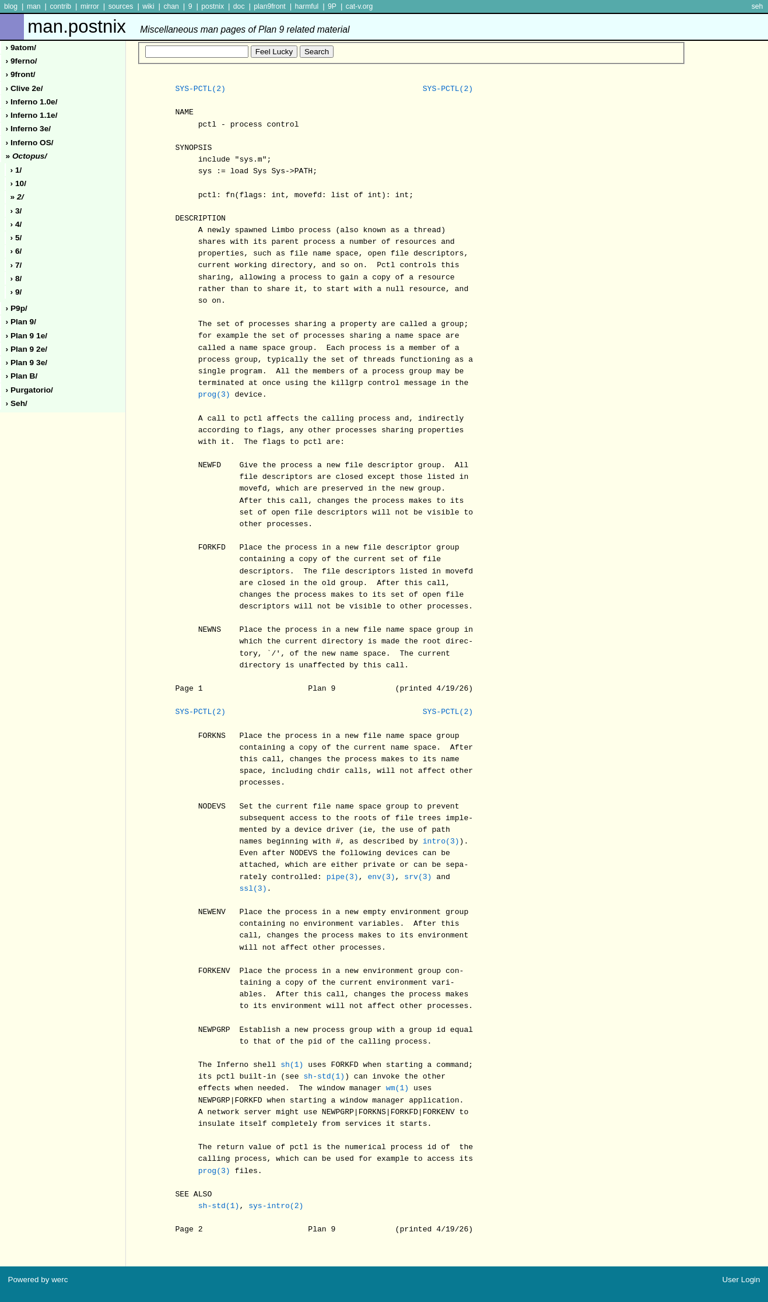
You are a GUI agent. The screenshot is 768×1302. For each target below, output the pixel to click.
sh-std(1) (324, 1077)
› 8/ (16, 278)
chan (171, 6)
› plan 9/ (21, 321)
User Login (741, 1279)
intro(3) (441, 841)
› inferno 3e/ (28, 128)
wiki (148, 6)
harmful (306, 6)
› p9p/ (16, 308)
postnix (212, 6)
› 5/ (16, 237)
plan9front (269, 6)
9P (332, 6)
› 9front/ (21, 74)
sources (121, 6)
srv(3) (418, 877)
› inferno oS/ (30, 142)
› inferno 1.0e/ (32, 101)
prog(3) (214, 395)
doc (239, 6)
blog (10, 6)
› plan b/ (22, 376)
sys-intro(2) (275, 1206)
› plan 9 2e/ (27, 349)
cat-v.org (359, 6)
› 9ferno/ (21, 61)
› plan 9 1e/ (27, 335)
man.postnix (188, 26)
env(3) (381, 877)
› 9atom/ (21, 47)
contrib (60, 6)
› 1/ (16, 170)
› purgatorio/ (29, 390)
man (34, 6)
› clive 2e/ (24, 88)
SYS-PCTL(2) (200, 89)
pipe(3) (343, 877)
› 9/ (16, 292)
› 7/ (16, 265)
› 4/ (16, 224)
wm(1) (397, 1088)
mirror (89, 6)
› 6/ (16, 251)
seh (757, 6)
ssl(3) (252, 889)
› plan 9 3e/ (27, 362)
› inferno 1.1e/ (32, 115)
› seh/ (16, 403)
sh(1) (291, 1065)
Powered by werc (38, 1279)
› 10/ (18, 183)
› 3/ (16, 210)
